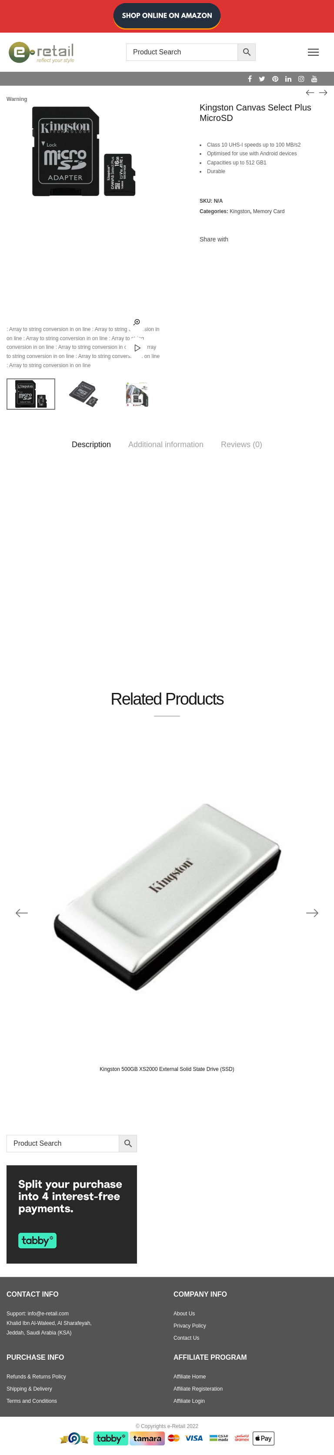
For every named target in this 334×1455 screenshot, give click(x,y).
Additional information (166, 444)
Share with (214, 239)
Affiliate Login (189, 1401)
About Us (184, 1314)
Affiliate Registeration (198, 1389)
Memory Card (269, 211)
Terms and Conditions (32, 1401)
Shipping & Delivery (29, 1389)
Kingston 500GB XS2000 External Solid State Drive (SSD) (167, 1069)
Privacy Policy (190, 1326)
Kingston (240, 211)
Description (91, 444)
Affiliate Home (190, 1377)
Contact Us (186, 1338)
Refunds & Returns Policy (36, 1377)
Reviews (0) (241, 444)
